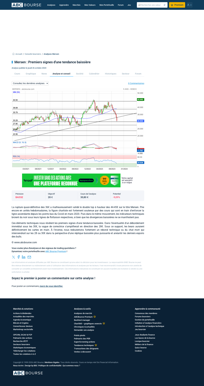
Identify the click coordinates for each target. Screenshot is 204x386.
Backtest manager (82, 320)
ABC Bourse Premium (55, 251)
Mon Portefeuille (106, 5)
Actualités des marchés (23, 316)
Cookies (138, 351)
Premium (177, 5)
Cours (17, 73)
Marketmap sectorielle (23, 329)
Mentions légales (52, 362)
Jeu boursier (140, 329)
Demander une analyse (84, 330)
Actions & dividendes (22, 313)
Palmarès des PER (82, 338)
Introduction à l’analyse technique (149, 326)
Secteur (125, 73)
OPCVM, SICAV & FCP (22, 335)
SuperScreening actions (84, 342)
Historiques (110, 73)
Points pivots (79, 335)
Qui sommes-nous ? (71, 365)
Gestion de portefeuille (145, 320)
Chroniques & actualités (84, 327)
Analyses (51, 5)
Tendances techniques (84, 345)
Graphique (31, 73)
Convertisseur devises (23, 326)
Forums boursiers (143, 316)
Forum (121, 5)
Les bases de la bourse (145, 338)
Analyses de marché (83, 313)
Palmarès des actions (22, 338)
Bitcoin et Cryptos (21, 323)
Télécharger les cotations (24, 351)
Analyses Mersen (51, 54)
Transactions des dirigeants (86, 348)
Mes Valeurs (89, 5)
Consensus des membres (146, 313)
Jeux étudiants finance (145, 335)
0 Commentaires (136, 83)
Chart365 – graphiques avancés (88, 323)
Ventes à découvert (82, 352)
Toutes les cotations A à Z (24, 354)
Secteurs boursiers (21, 344)
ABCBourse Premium (83, 317)
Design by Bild (31, 365)
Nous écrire (18, 365)
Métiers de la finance (144, 344)
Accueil (18, 54)
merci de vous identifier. (51, 286)
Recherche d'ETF (20, 341)
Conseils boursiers (33, 54)
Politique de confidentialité (49, 365)
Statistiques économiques (24, 347)
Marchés (76, 5)
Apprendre (64, 5)
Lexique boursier (142, 341)
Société (79, 73)
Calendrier (94, 73)
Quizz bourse (141, 347)
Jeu (129, 5)
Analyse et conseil (61, 73)
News (44, 73)
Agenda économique (22, 320)
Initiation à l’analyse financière (148, 323)
